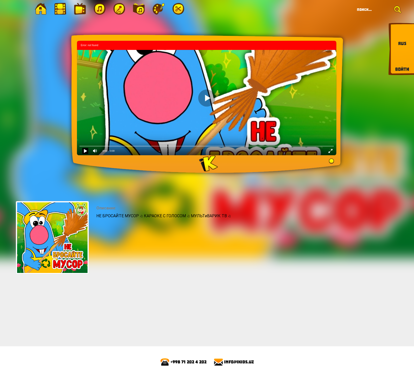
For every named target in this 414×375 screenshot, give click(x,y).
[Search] (377, 10)
